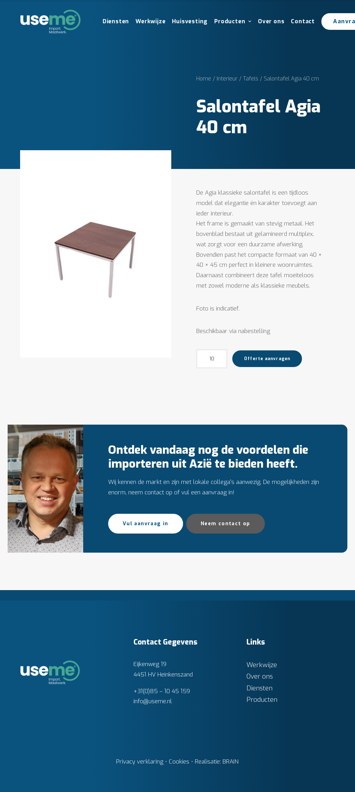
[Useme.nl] (50, 21)
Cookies (179, 762)
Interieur (227, 78)
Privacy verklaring (139, 762)
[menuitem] (113, 21)
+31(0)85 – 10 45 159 (161, 691)
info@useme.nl (152, 701)
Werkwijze (150, 21)
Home (203, 78)
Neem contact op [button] (225, 523)
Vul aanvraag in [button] (145, 523)
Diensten (116, 21)
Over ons (271, 21)
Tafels (250, 78)
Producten (232, 21)
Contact (303, 21)
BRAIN (231, 762)
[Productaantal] (211, 358)
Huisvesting (190, 21)
